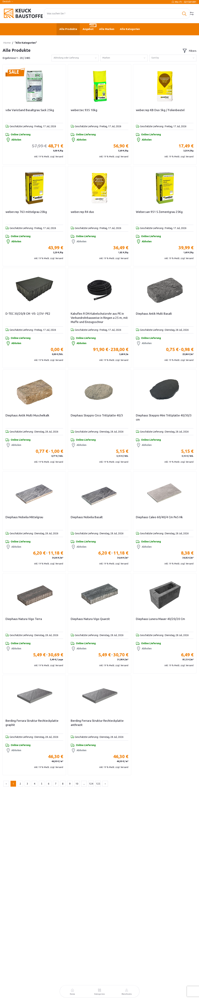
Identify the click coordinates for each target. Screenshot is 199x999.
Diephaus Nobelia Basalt (87, 517)
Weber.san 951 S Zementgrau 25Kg (159, 211)
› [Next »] (105, 783)
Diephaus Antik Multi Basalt (154, 313)
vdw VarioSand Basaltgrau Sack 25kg (30, 110)
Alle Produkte (68, 29)
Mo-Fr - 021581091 (185, 1)
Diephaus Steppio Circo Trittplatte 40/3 (97, 415)
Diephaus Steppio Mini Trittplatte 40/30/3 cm (164, 417)
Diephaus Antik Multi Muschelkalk (27, 415)
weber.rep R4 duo (82, 211)
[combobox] (75, 58)
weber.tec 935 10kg (84, 110)
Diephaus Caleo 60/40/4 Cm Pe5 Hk (159, 517)
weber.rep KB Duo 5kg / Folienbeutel (160, 110)
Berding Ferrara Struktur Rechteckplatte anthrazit (97, 722)
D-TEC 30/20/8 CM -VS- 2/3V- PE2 (28, 313)
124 (91, 783)
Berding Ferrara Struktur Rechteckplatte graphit (32, 722)
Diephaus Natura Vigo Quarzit (90, 618)
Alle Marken (106, 29)
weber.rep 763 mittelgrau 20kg (26, 211)
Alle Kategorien (130, 29)
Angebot (89, 27)
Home (7, 42)
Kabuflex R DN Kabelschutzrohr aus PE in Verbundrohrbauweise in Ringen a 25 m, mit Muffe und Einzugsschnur (99, 317)
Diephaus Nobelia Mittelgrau (24, 517)
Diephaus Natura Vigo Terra (24, 618)
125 (98, 783)
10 (77, 783)
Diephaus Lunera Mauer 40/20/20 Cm (160, 618)
